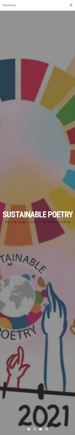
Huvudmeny (37, 5)
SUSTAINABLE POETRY (37, 214)
